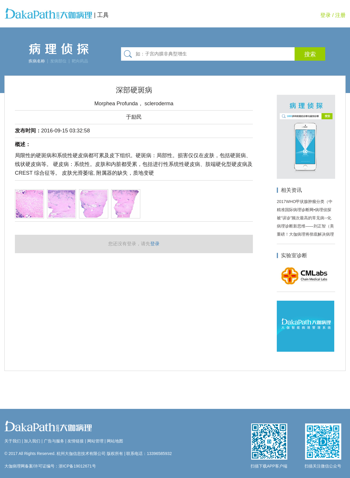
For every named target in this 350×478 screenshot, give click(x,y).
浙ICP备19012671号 (77, 466)
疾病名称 (37, 61)
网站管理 (95, 441)
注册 (340, 15)
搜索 (310, 54)
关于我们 (12, 441)
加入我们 (32, 441)
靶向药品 (80, 61)
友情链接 (75, 441)
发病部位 (58, 61)
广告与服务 (54, 441)
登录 (325, 15)
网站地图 (115, 441)
